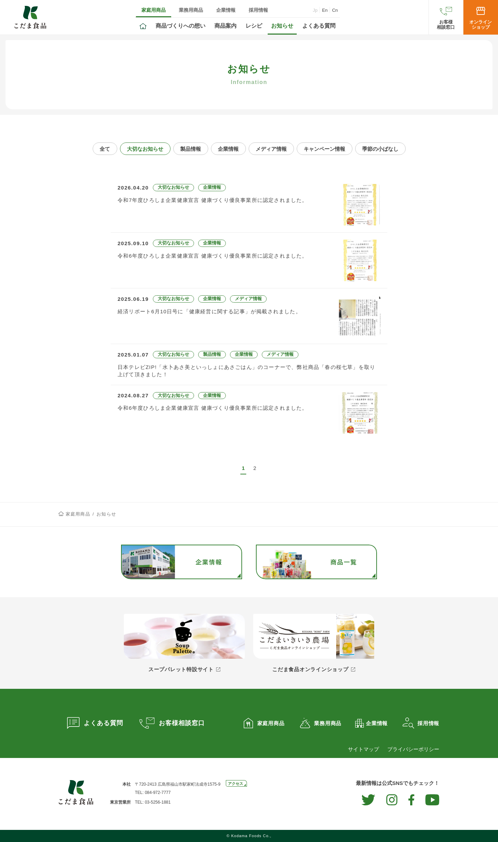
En (325, 10)
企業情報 (226, 10)
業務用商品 (191, 10)
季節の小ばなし (380, 149)
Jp (315, 10)
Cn (335, 10)
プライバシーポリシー (413, 749)
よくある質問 (318, 26)
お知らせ (282, 26)
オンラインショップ (480, 24)
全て (105, 149)
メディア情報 (271, 149)
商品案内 (225, 26)
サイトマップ (363, 749)
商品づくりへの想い (180, 26)
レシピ (254, 26)
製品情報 (190, 149)
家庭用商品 (153, 10)
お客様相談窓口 (446, 24)
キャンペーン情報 (324, 149)
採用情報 (258, 10)
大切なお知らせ (145, 149)
